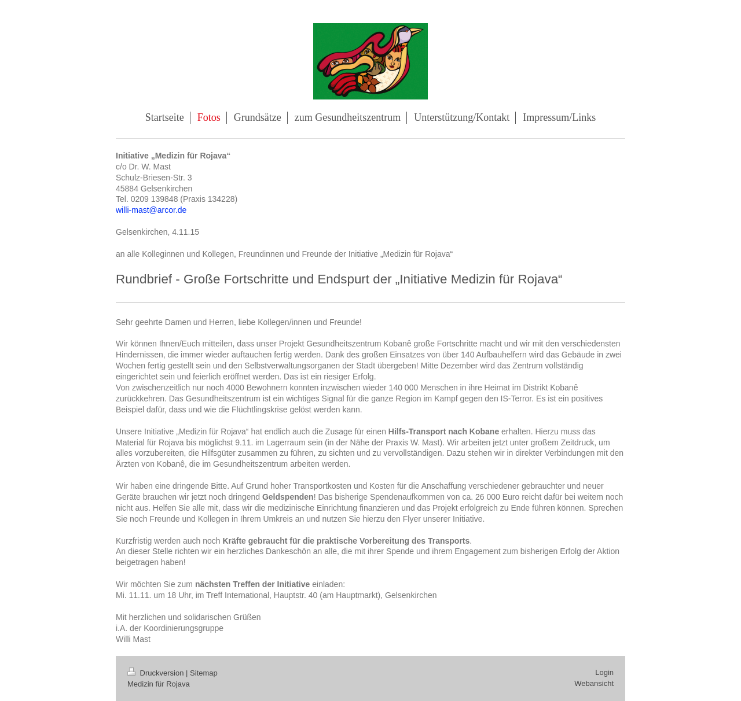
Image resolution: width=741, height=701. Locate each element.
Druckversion (156, 673)
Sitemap (204, 673)
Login (604, 672)
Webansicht (594, 683)
